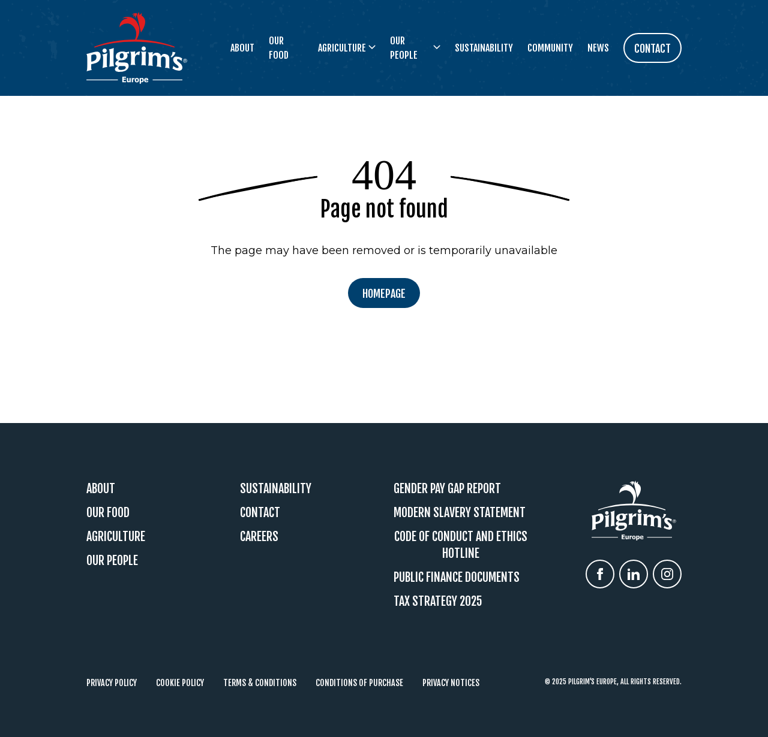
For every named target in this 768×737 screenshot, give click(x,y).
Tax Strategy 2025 (438, 601)
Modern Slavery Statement (460, 512)
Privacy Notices (450, 683)
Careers (259, 536)
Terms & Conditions (259, 683)
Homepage (384, 293)
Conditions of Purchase (359, 683)
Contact (260, 512)
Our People (112, 560)
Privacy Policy (111, 683)
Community (550, 48)
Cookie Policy (180, 683)
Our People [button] (415, 48)
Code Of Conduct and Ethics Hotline (460, 545)
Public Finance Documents (457, 577)
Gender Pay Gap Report (447, 488)
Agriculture (115, 536)
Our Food (279, 48)
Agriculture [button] (347, 48)
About (242, 48)
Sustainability (484, 48)
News (598, 48)
